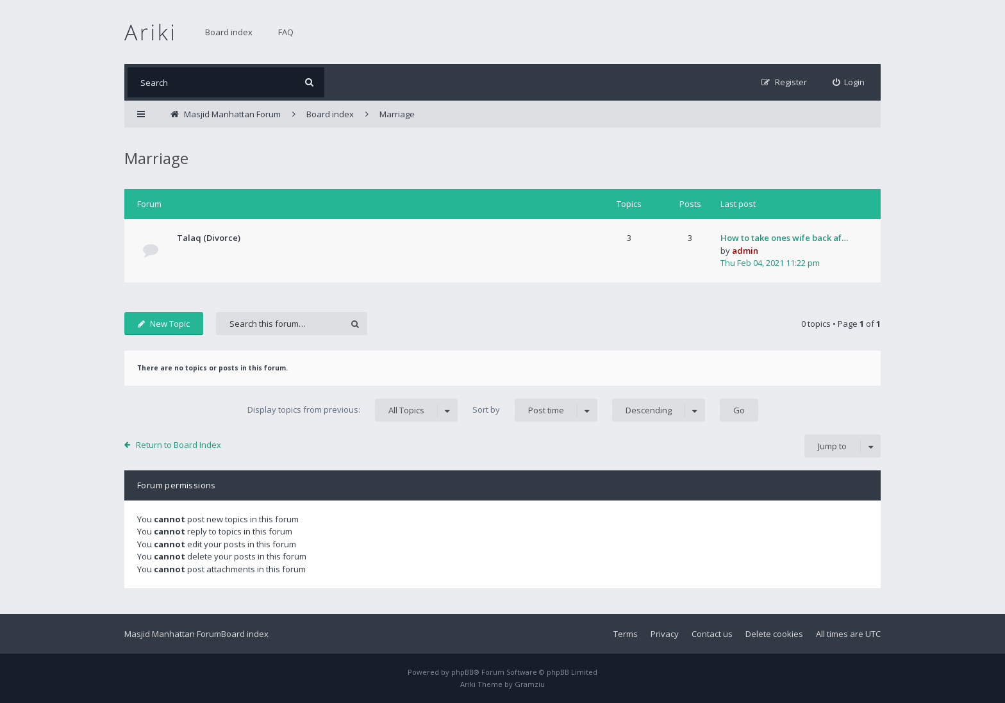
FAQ (286, 32)
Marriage (156, 158)
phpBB (462, 672)
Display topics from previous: (352, 410)
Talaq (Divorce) (208, 238)
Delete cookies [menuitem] (774, 634)
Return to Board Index (178, 445)
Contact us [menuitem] (712, 634)
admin (745, 250)
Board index (229, 32)
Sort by (534, 410)
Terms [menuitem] (625, 634)
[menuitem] (849, 82)
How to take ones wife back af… (784, 238)
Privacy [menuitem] (665, 634)
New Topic (164, 323)
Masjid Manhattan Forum (172, 634)
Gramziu (530, 684)
